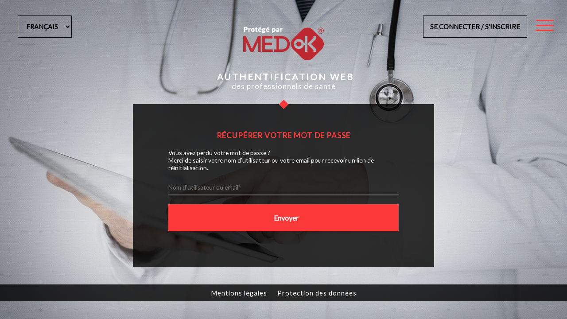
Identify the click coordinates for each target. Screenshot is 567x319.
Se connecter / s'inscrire (475, 27)
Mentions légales (239, 293)
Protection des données (317, 293)
